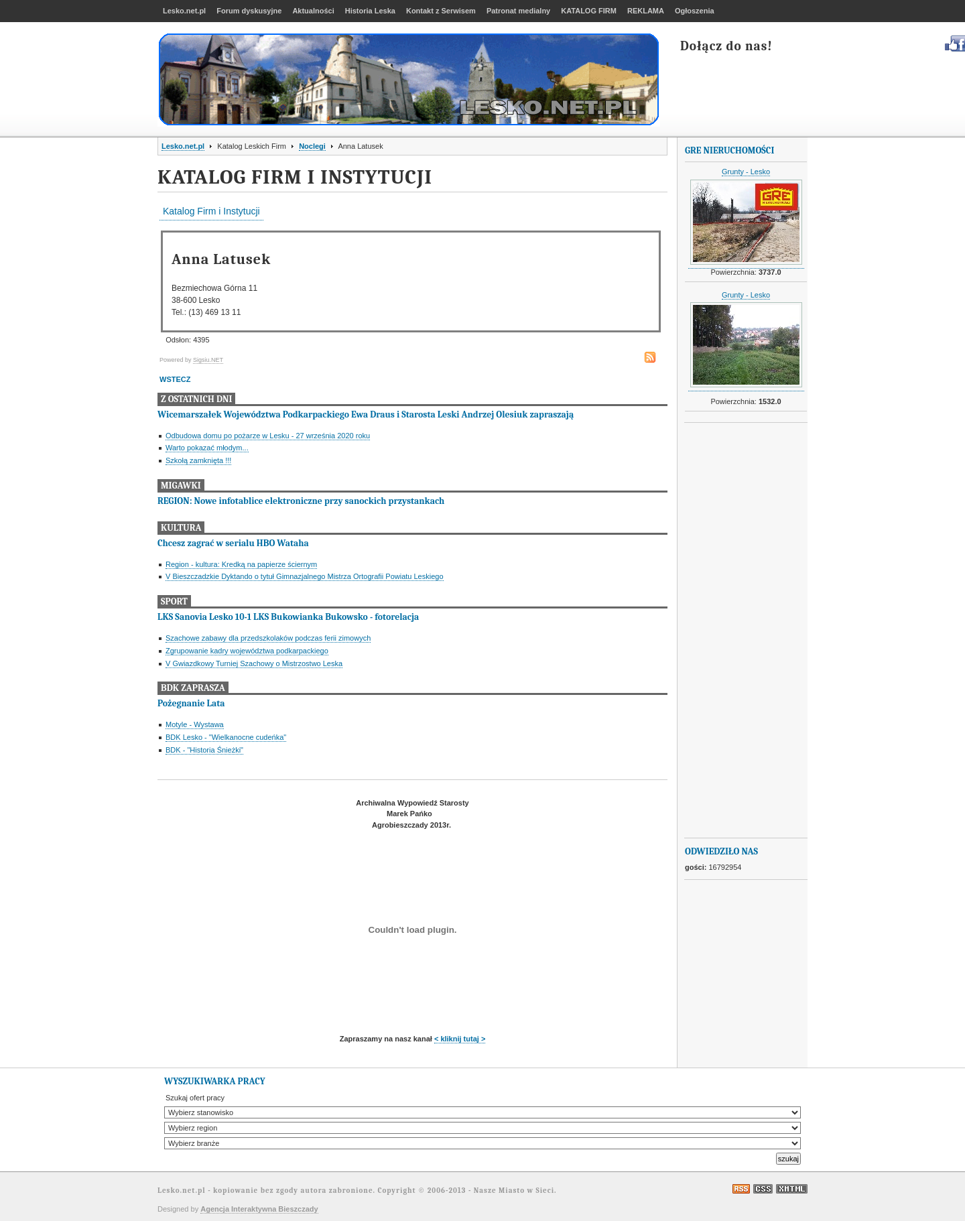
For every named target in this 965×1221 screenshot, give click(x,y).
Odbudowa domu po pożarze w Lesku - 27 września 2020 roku (268, 436)
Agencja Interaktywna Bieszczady (259, 1209)
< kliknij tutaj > (459, 1039)
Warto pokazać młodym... (207, 448)
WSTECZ (174, 379)
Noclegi (312, 146)
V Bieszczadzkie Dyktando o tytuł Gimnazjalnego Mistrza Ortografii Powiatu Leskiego (305, 576)
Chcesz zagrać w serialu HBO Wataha (233, 543)
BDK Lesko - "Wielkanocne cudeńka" (226, 737)
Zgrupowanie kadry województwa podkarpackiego (247, 651)
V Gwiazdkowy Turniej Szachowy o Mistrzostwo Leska (254, 663)
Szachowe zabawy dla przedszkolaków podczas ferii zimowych (268, 638)
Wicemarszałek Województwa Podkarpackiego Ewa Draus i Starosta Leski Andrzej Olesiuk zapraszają (365, 414)
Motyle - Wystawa (195, 724)
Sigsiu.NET (208, 360)
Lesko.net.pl (183, 146)
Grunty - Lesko (746, 172)
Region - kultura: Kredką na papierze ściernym (241, 564)
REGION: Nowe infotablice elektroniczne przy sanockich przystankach (300, 501)
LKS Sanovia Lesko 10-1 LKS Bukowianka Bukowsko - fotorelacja (288, 617)
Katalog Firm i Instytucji (211, 211)
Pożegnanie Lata (190, 703)
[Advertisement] (738, 631)
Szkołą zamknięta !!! (198, 460)
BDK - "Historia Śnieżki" (204, 750)
